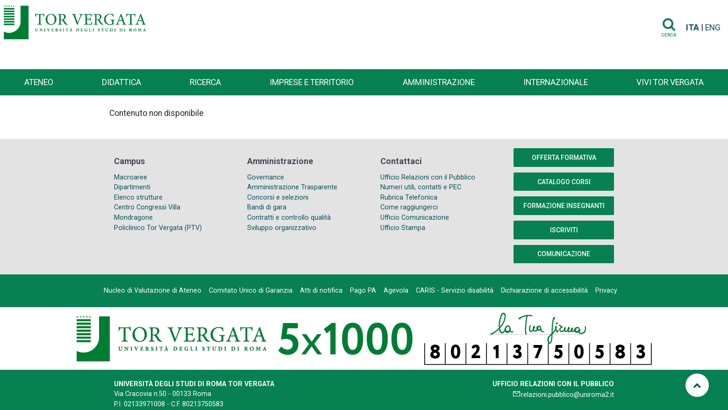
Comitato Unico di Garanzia (251, 291)
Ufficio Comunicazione (414, 218)
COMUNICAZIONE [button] (563, 254)
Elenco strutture (138, 197)
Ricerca (205, 82)
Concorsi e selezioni (277, 197)
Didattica (121, 82)
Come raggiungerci (409, 207)
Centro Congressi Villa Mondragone (147, 212)
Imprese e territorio (312, 82)
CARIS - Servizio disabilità (454, 291)
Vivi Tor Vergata (670, 82)
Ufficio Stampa (402, 228)
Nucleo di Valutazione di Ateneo (152, 291)
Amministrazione (439, 82)
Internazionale (555, 82)
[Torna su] (697, 385)
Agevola (396, 291)
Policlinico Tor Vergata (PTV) (158, 228)
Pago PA (363, 291)
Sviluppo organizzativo (281, 228)
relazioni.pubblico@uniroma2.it (567, 395)
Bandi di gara (266, 207)
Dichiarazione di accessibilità (544, 291)
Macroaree (130, 177)
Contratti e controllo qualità (289, 218)
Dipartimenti (132, 187)
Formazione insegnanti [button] (564, 205)
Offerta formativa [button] (564, 157)
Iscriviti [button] (564, 230)
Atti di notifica (321, 291)
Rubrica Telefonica (408, 197)
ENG (713, 27)
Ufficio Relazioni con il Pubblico (427, 177)
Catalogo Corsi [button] (564, 182)
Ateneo (38, 82)
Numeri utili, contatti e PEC (420, 187)
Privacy (606, 291)
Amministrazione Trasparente (292, 187)
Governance (265, 177)
